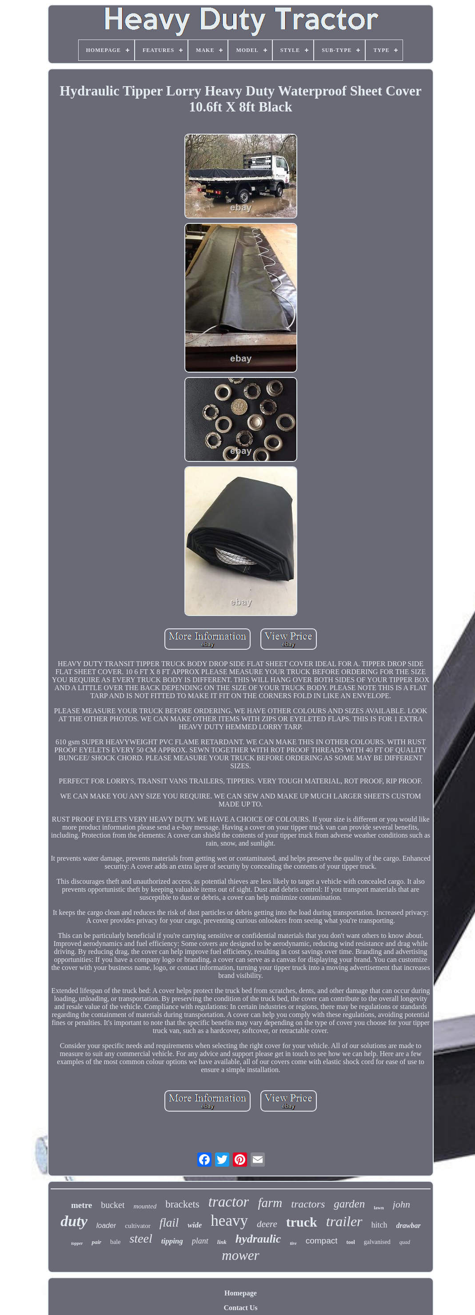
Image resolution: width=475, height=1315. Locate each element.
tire (293, 1243)
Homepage (240, 1293)
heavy (229, 1220)
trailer (344, 1221)
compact (322, 1240)
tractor (228, 1202)
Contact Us (241, 1307)
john (401, 1204)
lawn (379, 1207)
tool (350, 1242)
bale (115, 1242)
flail (169, 1222)
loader (106, 1225)
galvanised (377, 1242)
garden (349, 1204)
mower (240, 1255)
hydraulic (258, 1238)
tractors (308, 1204)
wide (195, 1225)
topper (77, 1243)
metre (81, 1205)
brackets (182, 1204)
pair (96, 1242)
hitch (379, 1224)
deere (267, 1224)
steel (140, 1238)
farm (270, 1203)
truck (301, 1222)
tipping (172, 1241)
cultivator (137, 1225)
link (222, 1242)
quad (404, 1242)
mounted (144, 1206)
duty (73, 1221)
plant (200, 1240)
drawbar (408, 1225)
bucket (112, 1205)
